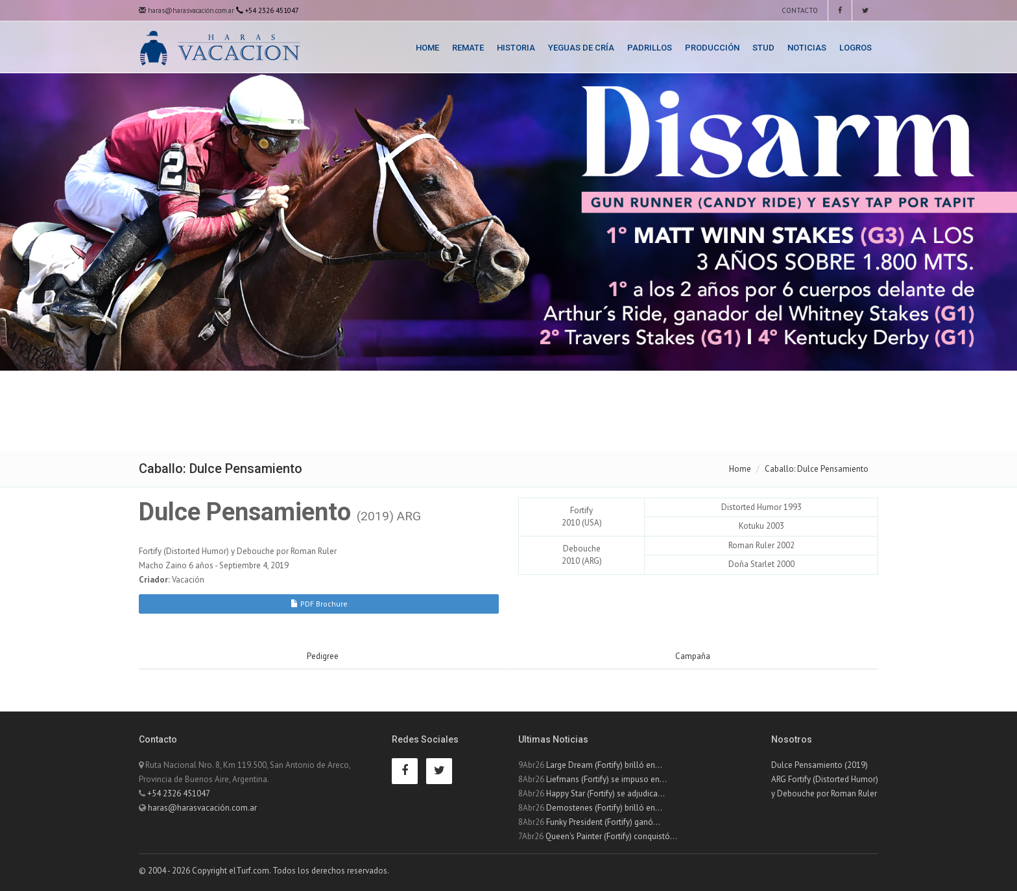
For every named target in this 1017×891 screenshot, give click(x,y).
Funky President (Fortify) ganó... (603, 821)
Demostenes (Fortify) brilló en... (604, 807)
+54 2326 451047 (178, 793)
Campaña (692, 656)
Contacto (799, 10)
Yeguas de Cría (581, 47)
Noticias (806, 47)
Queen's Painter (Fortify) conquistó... (611, 836)
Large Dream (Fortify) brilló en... (604, 764)
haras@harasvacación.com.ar (186, 10)
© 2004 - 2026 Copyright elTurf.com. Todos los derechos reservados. (264, 870)
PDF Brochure (319, 603)
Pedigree (323, 656)
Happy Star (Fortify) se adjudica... (605, 793)
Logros (855, 47)
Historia (516, 47)
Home (427, 47)
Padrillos (649, 47)
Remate (468, 47)
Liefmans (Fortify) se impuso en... (606, 779)
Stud (763, 47)
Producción (712, 47)
